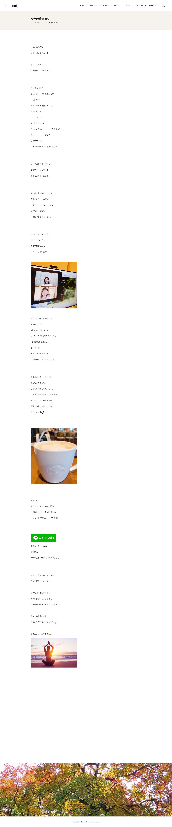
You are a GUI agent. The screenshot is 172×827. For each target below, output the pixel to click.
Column (139, 5)
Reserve (152, 5)
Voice (116, 5)
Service (93, 5)
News (127, 5)
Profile (105, 5)
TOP (82, 5)
